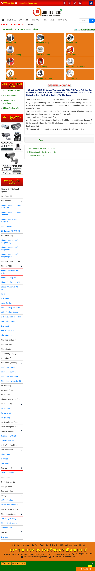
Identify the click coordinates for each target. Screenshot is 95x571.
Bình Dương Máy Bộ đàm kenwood (11, 213)
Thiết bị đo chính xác (9, 372)
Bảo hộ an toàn (7, 468)
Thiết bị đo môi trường (9, 376)
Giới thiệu (15, 545)
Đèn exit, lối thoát (7, 331)
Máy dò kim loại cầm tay (10, 261)
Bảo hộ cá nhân (7, 450)
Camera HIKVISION (8, 436)
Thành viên (44, 545)
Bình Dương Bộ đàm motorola (9, 220)
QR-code (6, 563)
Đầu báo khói (6, 298)
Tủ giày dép (5, 418)
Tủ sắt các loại (6, 404)
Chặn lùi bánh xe (7, 473)
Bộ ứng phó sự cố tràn (9, 422)
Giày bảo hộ (6, 459)
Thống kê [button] (63, 20)
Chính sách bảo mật (36, 155)
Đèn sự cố (5, 326)
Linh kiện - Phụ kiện (9, 445)
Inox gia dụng (6, 486)
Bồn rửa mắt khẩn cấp (9, 509)
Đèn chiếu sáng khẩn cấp (11, 317)
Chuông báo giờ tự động (10, 399)
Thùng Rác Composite (9, 505)
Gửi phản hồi (85, 569)
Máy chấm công (7, 236)
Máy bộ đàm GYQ (8, 226)
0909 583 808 (8, 3)
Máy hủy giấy (6, 349)
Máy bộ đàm (6, 201)
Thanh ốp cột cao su (9, 523)
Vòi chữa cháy (6, 303)
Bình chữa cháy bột (8, 278)
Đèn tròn (4, 537)
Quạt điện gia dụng (8, 354)
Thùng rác (5, 496)
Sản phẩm (25, 545)
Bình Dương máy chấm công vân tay (10, 241)
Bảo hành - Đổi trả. (10, 95)
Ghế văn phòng (7, 358)
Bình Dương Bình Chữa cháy (10, 272)
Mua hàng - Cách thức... (12, 90)
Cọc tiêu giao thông (8, 519)
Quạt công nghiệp (8, 482)
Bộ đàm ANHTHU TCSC (10, 231)
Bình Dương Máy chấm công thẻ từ (10, 248)
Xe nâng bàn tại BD (8, 390)
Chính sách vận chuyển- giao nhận (41, 152)
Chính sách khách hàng (68, 545)
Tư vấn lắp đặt (6, 196)
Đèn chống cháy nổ (8, 321)
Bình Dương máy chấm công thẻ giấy (10, 255)
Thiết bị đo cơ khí (8, 367)
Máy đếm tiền (6, 344)
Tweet (41, 140)
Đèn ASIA (5, 532)
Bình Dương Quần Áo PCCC (9, 288)
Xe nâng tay (5, 395)
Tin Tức (34, 545)
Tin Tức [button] (36, 20)
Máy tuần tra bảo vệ (8, 340)
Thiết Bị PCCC (6, 266)
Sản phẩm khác (7, 491)
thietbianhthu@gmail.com (27, 3)
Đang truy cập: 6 (18, 563)
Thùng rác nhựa (7, 500)
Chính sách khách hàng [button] (12, 25)
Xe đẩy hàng (6, 386)
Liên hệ (81, 545)
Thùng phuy (5, 477)
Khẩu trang (5, 454)
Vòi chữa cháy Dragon (9, 312)
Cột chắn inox (6, 528)
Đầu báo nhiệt (6, 335)
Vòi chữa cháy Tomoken (10, 308)
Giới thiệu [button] (11, 20)
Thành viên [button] (49, 20)
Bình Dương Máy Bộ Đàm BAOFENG (11, 206)
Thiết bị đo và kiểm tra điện (11, 381)
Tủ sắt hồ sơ (6, 408)
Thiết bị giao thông (8, 514)
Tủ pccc (4, 294)
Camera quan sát (7, 431)
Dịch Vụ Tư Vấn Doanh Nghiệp (10, 190)
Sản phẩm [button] (24, 20)
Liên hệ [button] (30, 25)
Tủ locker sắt (6, 413)
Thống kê (53, 545)
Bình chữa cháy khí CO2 (10, 282)
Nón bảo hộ (5, 463)
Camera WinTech (7, 440)
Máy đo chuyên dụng (9, 363)
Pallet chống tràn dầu (9, 427)
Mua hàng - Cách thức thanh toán (41, 149)
